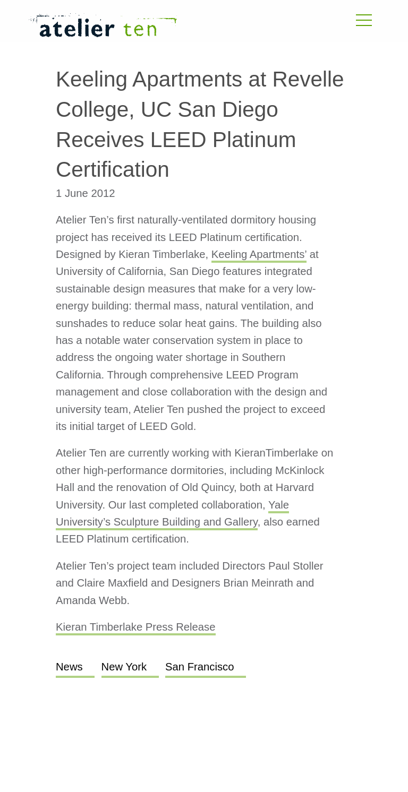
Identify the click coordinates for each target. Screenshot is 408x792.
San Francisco (199, 667)
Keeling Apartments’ (259, 254)
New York (124, 667)
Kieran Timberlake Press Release (136, 627)
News (69, 667)
